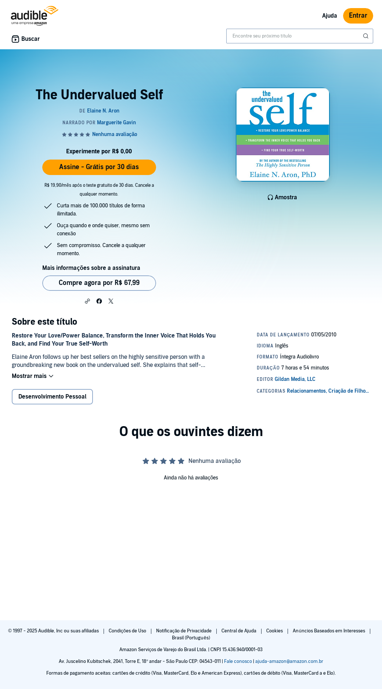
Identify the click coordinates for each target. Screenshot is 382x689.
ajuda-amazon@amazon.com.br (289, 661)
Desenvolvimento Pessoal (52, 396)
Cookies (275, 631)
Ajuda (329, 15)
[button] (87, 300)
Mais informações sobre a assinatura (91, 268)
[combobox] (299, 36)
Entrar (358, 15)
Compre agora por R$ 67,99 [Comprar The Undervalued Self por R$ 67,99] (99, 283)
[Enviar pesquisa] (366, 36)
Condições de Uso (128, 631)
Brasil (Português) (191, 638)
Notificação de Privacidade (184, 631)
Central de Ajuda (239, 631)
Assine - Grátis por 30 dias (99, 167)
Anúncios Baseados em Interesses (329, 631)
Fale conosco (238, 661)
